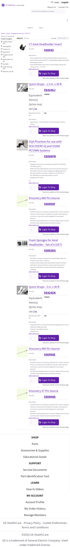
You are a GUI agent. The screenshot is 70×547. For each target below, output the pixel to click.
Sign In (41, 28)
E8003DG (50, 250)
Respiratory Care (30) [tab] (8, 71)
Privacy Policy (32, 523)
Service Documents (35, 470)
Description (32, 55)
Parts (35, 444)
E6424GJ (49, 90)
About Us (51, 7)
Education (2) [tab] (6, 49)
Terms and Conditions (35, 527)
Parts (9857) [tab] (6, 64)
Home (3, 33)
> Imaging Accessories (17, 33)
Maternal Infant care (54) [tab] (8, 60)
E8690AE (49, 354)
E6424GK (50, 292)
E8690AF (49, 204)
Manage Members (35, 515)
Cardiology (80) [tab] (7, 46)
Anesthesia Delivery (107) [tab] (7, 42)
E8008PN (50, 156)
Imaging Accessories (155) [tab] (8, 55)
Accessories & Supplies (35, 450)
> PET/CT (27, 33)
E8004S (49, 50)
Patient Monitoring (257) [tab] (7, 68)
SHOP (35, 437)
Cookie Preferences (55, 523)
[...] (30, 181)
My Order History (35, 508)
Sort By (53, 38)
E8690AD (50, 397)
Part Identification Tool (35, 476)
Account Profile (35, 502)
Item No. (31, 49)
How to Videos (35, 489)
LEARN (35, 483)
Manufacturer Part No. (35, 114)
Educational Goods (35, 457)
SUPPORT (35, 463)
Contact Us (63, 7)
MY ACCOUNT (35, 495)
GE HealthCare (12, 523)
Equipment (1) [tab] (6, 52)
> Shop (7, 33)
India (56, 2)
